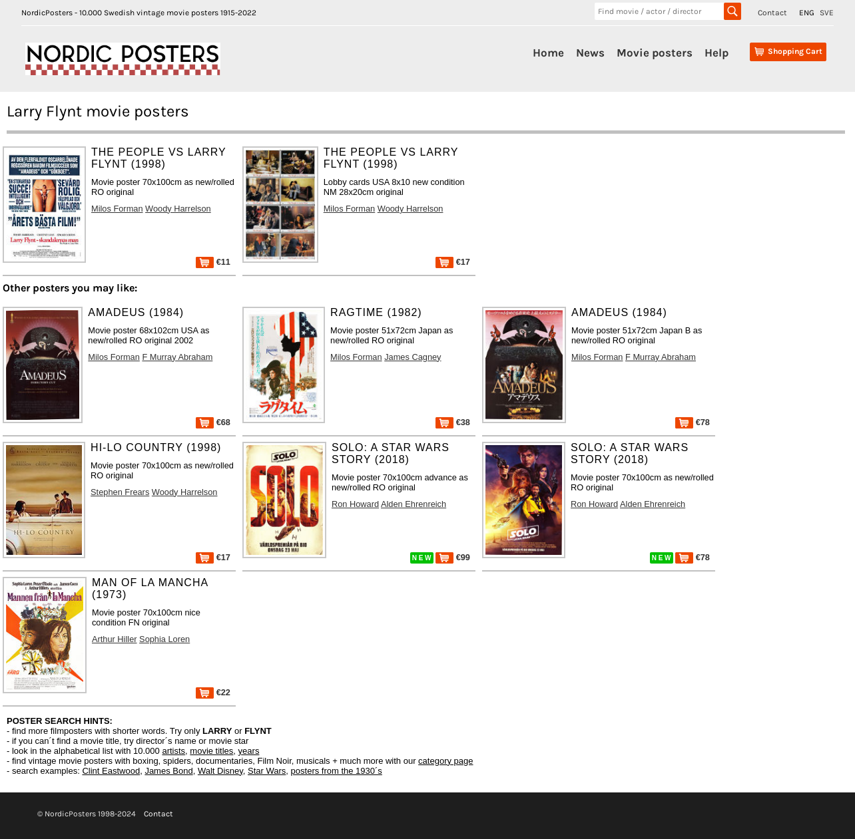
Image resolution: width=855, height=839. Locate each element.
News (590, 52)
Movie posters (655, 52)
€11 (213, 262)
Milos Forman (117, 209)
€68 (213, 422)
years (249, 751)
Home (548, 52)
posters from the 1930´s (336, 771)
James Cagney (412, 357)
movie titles (211, 751)
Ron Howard (355, 504)
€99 (452, 557)
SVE (827, 12)
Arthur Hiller (114, 639)
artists (173, 751)
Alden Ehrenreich (413, 504)
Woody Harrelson (178, 209)
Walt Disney (220, 771)
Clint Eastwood (111, 771)
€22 (213, 692)
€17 (452, 262)
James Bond (168, 771)
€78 (692, 422)
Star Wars (267, 771)
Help (716, 52)
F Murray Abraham (177, 357)
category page (445, 761)
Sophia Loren (164, 639)
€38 (452, 422)
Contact (772, 12)
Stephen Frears (120, 492)
